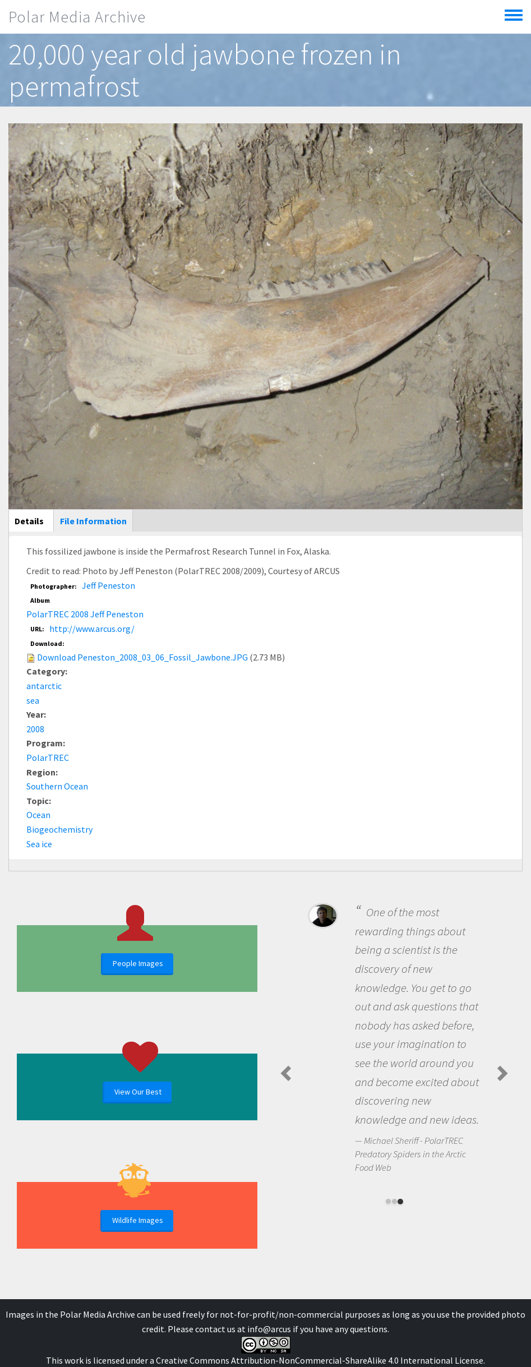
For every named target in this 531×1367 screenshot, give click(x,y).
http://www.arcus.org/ (92, 628)
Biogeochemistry (59, 829)
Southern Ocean (57, 786)
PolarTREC (47, 757)
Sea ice (39, 843)
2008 (35, 729)
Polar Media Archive (77, 17)
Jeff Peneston (108, 585)
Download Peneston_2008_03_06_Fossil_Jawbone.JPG (142, 657)
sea (32, 700)
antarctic (44, 685)
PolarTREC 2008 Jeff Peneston (85, 614)
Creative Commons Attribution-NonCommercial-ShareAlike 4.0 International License (319, 1360)
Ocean (38, 814)
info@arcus (269, 1328)
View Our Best (137, 1092)
